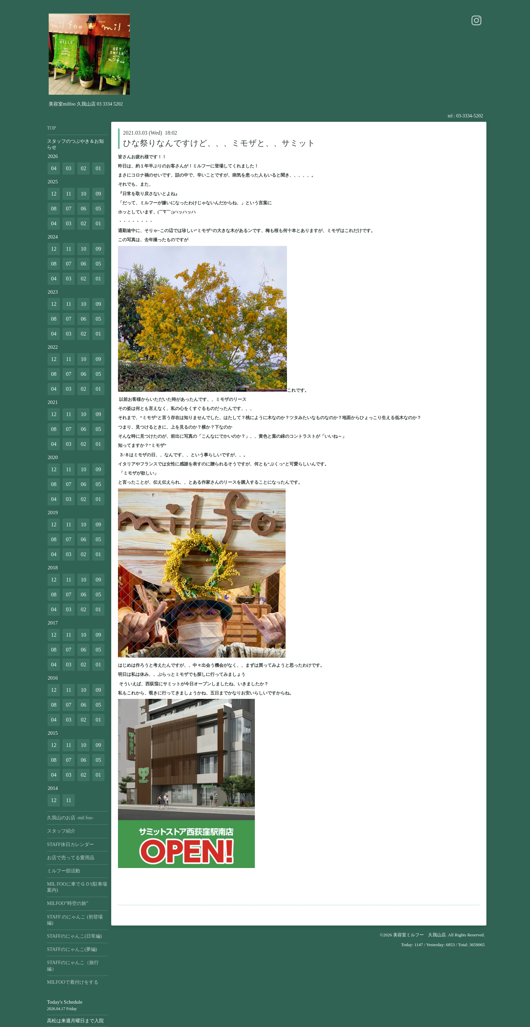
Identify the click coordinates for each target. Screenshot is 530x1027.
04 (53, 168)
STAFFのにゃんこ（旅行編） (73, 965)
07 (68, 208)
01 (98, 168)
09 (98, 194)
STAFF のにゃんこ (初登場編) (75, 920)
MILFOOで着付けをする (72, 982)
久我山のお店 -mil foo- (70, 817)
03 (68, 168)
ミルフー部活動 (63, 870)
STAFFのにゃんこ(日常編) (74, 936)
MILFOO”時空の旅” (67, 903)
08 (53, 208)
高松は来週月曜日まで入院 (75, 1020)
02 (83, 168)
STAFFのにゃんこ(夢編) (72, 949)
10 (83, 194)
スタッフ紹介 (61, 831)
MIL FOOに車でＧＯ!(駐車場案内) (77, 887)
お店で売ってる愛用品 (70, 857)
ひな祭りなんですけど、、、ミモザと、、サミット (219, 143)
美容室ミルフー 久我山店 (419, 934)
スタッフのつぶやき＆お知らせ (75, 144)
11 (68, 194)
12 (53, 194)
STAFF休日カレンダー (70, 844)
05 (98, 208)
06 (83, 208)
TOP (51, 128)
